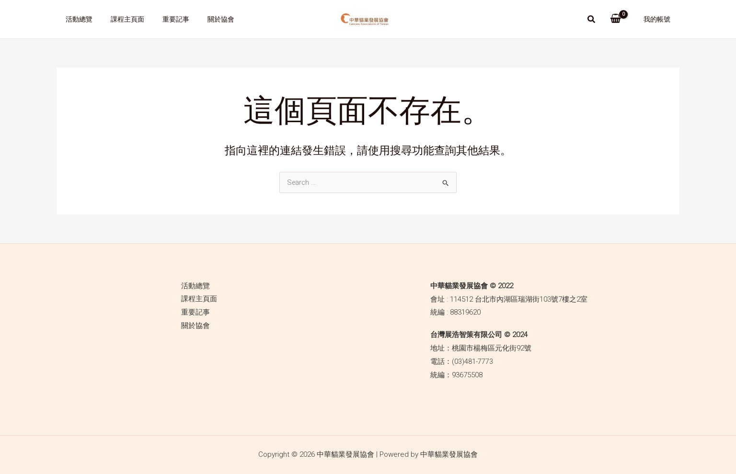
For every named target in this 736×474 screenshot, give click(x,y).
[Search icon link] (596, 20)
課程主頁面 (120, 19)
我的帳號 (659, 19)
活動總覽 (76, 19)
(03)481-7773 (472, 361)
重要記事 (163, 19)
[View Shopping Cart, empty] (620, 19)
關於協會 (204, 19)
